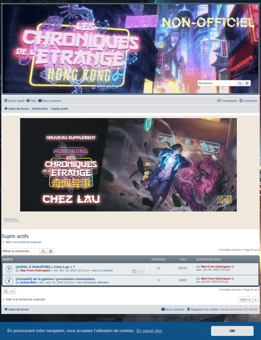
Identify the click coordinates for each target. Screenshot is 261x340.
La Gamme (106, 270)
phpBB (119, 318)
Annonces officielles (96, 282)
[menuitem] (31, 101)
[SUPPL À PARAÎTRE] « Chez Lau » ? (45, 267)
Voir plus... (12, 219)
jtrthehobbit (28, 282)
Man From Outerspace (35, 270)
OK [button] (232, 331)
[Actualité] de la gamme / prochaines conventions (55, 279)
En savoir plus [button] (149, 331)
